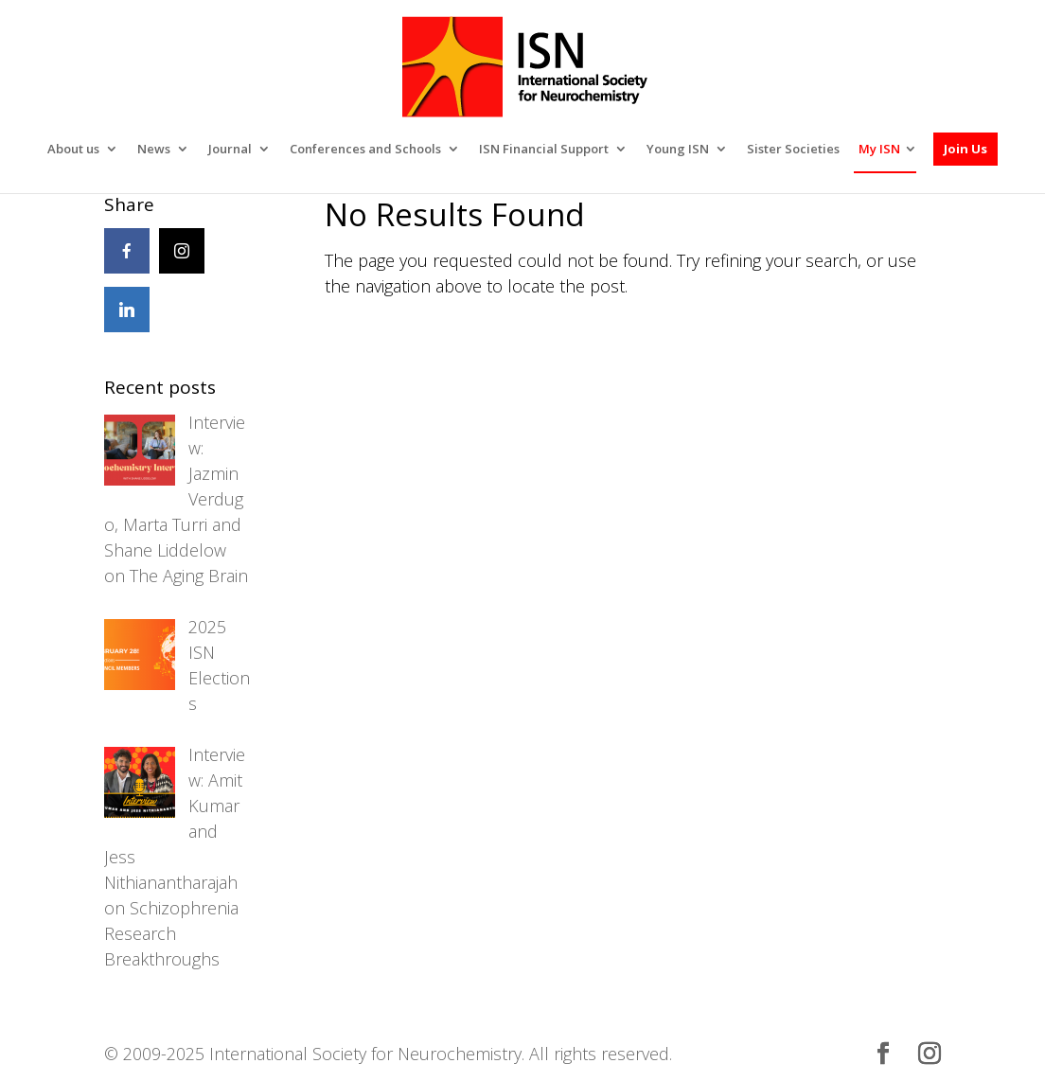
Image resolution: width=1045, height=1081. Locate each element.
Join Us (965, 91)
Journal (230, 93)
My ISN (879, 92)
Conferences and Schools (365, 93)
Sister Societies (793, 93)
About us (73, 93)
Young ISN (677, 93)
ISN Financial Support (544, 93)
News (153, 93)
